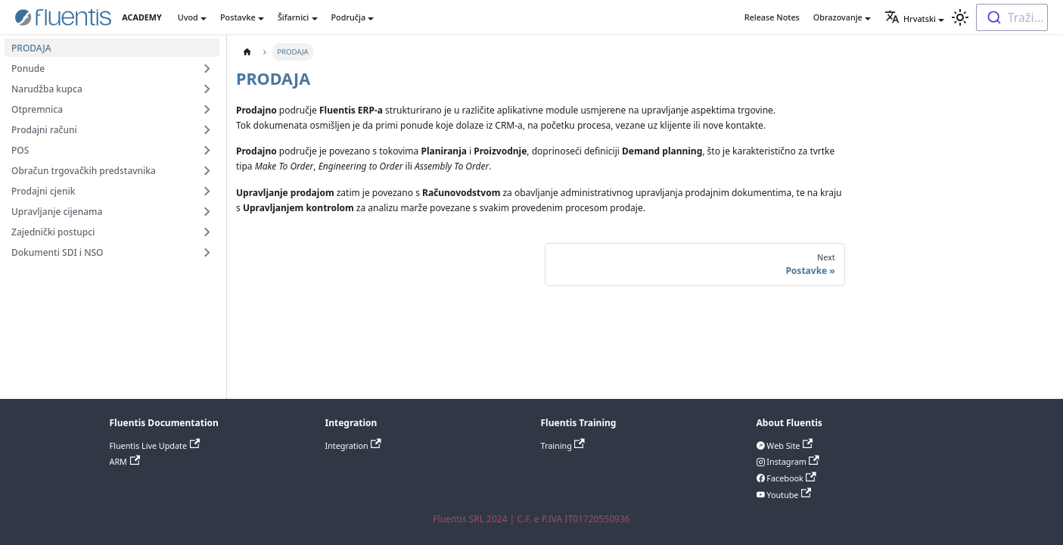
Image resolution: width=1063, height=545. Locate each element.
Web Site (789, 445)
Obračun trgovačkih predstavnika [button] (83, 170)
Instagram (792, 461)
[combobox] (1012, 17)
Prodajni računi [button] (44, 129)
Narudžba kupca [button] (46, 89)
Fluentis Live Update (155, 445)
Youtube (788, 494)
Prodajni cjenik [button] (43, 191)
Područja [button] (348, 17)
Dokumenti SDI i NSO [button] (57, 252)
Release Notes (772, 17)
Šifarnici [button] (293, 17)
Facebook (790, 478)
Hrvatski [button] (910, 18)
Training (563, 445)
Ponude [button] (28, 68)
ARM (125, 461)
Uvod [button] (188, 17)
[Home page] (247, 52)
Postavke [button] (238, 17)
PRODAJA (31, 48)
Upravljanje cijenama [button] (56, 211)
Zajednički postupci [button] (53, 232)
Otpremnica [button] (37, 109)
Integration (353, 445)
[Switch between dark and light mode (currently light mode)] (960, 17)
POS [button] (20, 150)
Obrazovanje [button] (838, 17)
